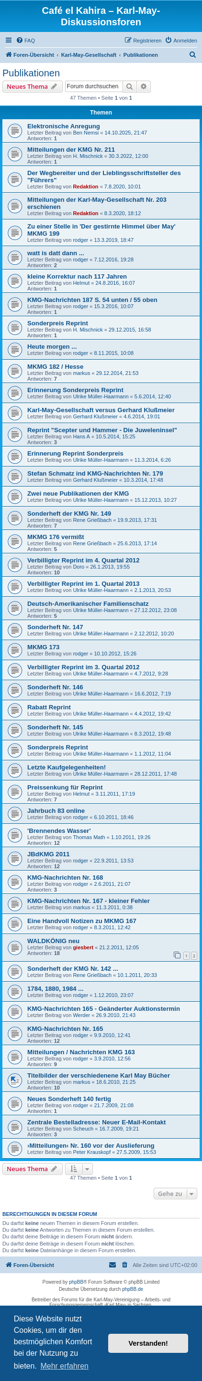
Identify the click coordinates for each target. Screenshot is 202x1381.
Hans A (81, 436)
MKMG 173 (43, 647)
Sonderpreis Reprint (57, 323)
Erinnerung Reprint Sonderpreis (75, 453)
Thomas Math (89, 837)
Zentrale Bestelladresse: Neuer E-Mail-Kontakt (96, 1122)
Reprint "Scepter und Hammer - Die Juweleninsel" (102, 430)
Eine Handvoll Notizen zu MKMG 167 (81, 920)
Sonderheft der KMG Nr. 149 (69, 513)
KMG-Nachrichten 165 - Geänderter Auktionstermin (103, 1008)
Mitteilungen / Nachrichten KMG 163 (81, 1052)
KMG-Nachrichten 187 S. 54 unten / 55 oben (92, 299)
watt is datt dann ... (55, 253)
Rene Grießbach (92, 520)
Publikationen (31, 73)
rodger (80, 240)
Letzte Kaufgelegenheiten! (66, 767)
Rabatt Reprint (49, 707)
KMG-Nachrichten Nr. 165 (65, 1028)
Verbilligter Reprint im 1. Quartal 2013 (83, 583)
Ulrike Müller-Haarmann (100, 396)
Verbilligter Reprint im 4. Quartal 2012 (83, 560)
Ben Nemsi (86, 132)
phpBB (76, 1282)
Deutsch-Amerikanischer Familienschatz (88, 603)
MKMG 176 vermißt (55, 536)
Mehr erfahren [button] (64, 1366)
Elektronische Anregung (63, 126)
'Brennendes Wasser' (59, 830)
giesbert (83, 947)
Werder (81, 1015)
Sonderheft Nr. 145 (55, 727)
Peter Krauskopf (92, 1152)
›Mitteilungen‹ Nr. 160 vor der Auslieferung (91, 1145)
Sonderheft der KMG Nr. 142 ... (72, 968)
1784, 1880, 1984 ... (55, 988)
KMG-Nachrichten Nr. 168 (65, 877)
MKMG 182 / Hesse (55, 366)
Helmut (81, 283)
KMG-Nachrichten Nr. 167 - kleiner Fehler (88, 900)
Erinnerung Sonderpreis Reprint (75, 390)
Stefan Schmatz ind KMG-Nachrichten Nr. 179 (95, 473)
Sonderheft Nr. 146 (55, 687)
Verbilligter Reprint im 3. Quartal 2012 (83, 667)
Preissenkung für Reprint (65, 787)
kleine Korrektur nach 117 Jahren (77, 276)
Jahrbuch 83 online (56, 810)
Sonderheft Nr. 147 (55, 627)
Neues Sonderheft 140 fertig (69, 1098)
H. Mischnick (87, 156)
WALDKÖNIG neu (53, 941)
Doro (78, 567)
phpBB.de (132, 1289)
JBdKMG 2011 (48, 854)
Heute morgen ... (52, 346)
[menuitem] (25, 40)
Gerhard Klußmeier (95, 416)
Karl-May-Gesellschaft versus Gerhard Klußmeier (101, 410)
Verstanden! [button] (148, 1343)
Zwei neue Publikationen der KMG (78, 493)
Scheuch (83, 1129)
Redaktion (85, 186)
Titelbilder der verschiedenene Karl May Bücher (98, 1075)
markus (81, 373)
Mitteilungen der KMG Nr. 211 (71, 149)
